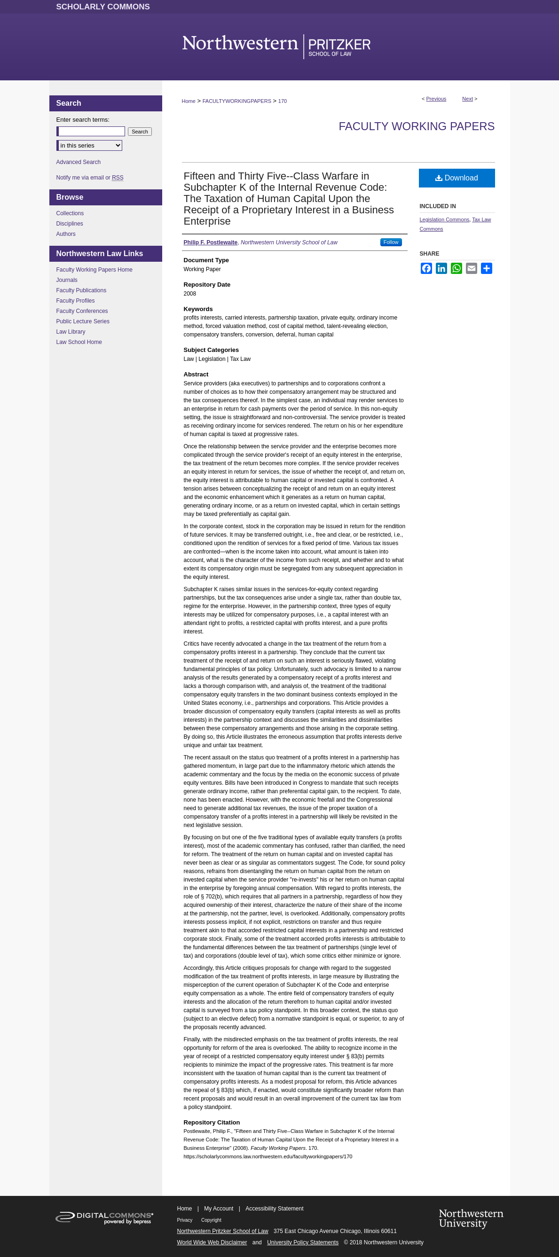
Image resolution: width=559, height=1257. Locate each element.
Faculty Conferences (82, 311)
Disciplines (69, 223)
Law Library (71, 331)
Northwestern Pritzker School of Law (222, 1231)
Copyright (211, 1220)
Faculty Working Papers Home (94, 269)
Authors (66, 234)
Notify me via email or (90, 177)
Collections (70, 213)
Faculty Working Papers (417, 126)
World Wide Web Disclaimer (212, 1242)
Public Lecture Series (83, 321)
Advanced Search (78, 162)
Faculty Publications (81, 290)
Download (456, 178)
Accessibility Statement (274, 1208)
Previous (436, 98)
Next (467, 98)
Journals (67, 280)
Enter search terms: (83, 119)
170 (282, 101)
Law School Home (79, 342)
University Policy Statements (303, 1242)
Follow (391, 242)
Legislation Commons (445, 219)
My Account (218, 1208)
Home (189, 101)
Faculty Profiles (75, 300)
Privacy (185, 1220)
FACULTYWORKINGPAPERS (237, 101)
